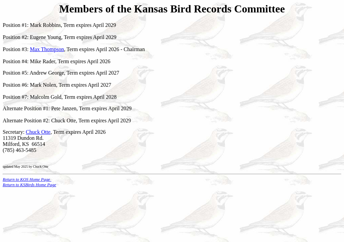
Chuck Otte (38, 132)
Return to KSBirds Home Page (29, 184)
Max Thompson (47, 49)
